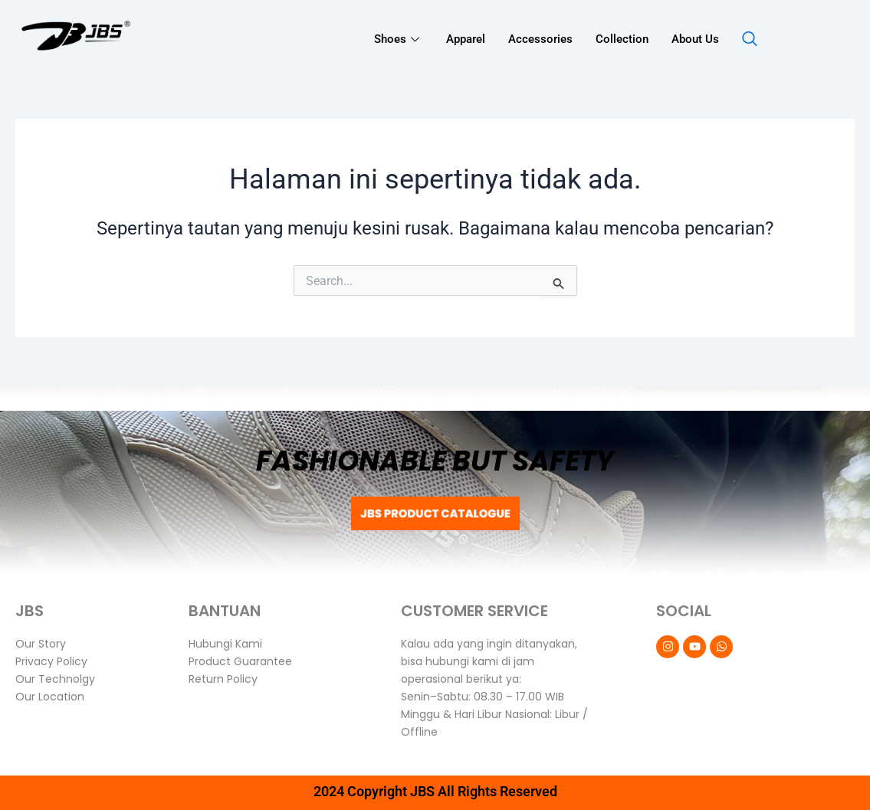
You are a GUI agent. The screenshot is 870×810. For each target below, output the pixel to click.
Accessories (540, 39)
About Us (695, 39)
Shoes (398, 39)
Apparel (465, 39)
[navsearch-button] (749, 40)
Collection (622, 39)
